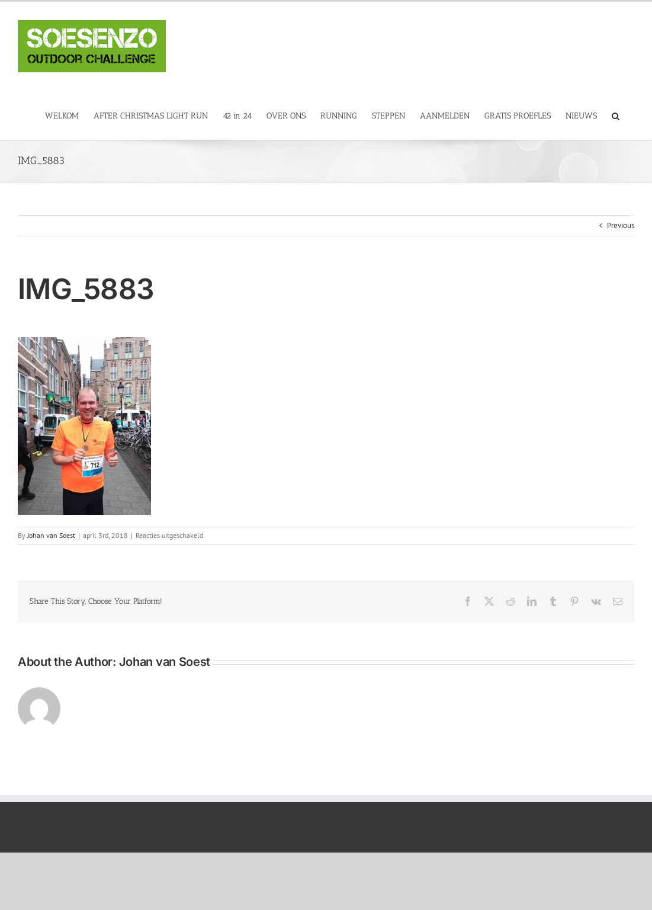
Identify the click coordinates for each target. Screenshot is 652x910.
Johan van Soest (51, 535)
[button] (615, 115)
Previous (620, 225)
